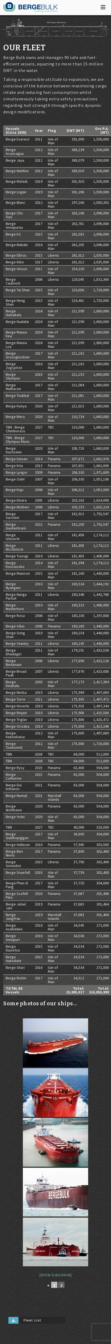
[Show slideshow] (55, 1275)
